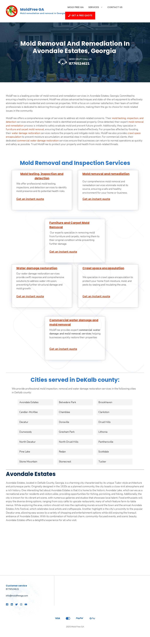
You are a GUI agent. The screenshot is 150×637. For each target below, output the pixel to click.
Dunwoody (25, 432)
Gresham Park (67, 432)
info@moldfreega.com (17, 595)
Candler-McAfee (28, 412)
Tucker (102, 461)
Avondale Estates (29, 402)
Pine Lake (24, 451)
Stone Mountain (28, 461)
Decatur (23, 422)
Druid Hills (104, 422)
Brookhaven (105, 402)
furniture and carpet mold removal (25, 129)
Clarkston (103, 412)
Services (96, 7)
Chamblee (64, 412)
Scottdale (103, 451)
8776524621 (79, 63)
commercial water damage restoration (38, 140)
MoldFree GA (32, 9)
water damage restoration (26, 133)
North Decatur (27, 442)
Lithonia (102, 432)
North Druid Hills (68, 442)
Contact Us (114, 7)
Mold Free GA (76, 7)
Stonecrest (65, 461)
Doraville (64, 422)
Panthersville (105, 442)
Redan (62, 451)
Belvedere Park (67, 402)
